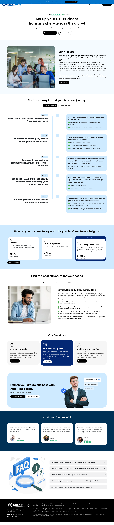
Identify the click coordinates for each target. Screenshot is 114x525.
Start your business (50, 36)
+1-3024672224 (92, 7)
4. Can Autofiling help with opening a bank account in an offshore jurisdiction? (74, 484)
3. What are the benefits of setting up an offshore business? (69, 477)
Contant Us (104, 7)
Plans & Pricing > (14, 265)
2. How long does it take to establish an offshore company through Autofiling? (74, 471)
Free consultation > (71, 1)
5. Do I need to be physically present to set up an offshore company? (71, 490)
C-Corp (57, 285)
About (29, 7)
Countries (45, 7)
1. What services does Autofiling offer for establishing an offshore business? (73, 465)
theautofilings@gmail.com (15, 517)
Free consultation (65, 36)
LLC (44, 285)
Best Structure (56, 7)
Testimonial (67, 7)
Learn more (14, 364)
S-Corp (70, 285)
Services (36, 7)
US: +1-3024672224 (13, 520)
